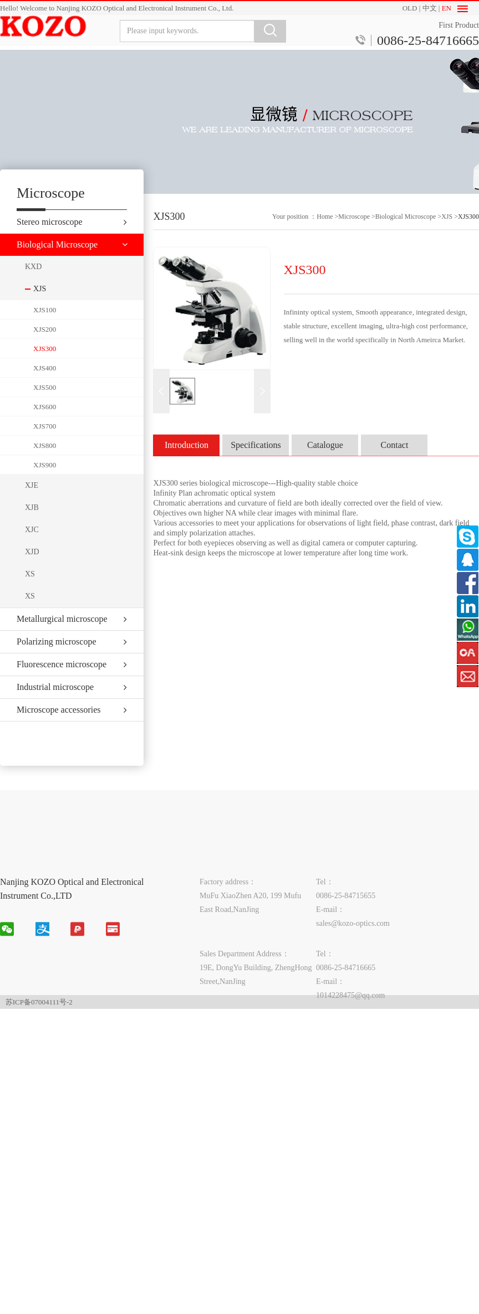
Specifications (256, 457)
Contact (395, 457)
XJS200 (44, 346)
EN (446, 8)
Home (325, 229)
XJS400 (44, 385)
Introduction (186, 457)
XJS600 (44, 424)
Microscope (354, 229)
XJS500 (44, 404)
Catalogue (325, 457)
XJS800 (44, 462)
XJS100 (44, 327)
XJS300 (44, 366)
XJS (446, 229)
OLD (409, 8)
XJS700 (44, 443)
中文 (429, 8)
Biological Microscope (405, 229)
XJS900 (44, 482)
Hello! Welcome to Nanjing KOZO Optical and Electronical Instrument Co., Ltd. (116, 8)
